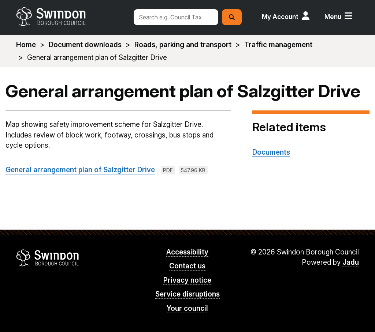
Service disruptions (187, 294)
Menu (332, 16)
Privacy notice (187, 280)
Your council (187, 308)
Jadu (350, 262)
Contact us (187, 266)
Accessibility (187, 252)
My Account (280, 16)
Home (26, 45)
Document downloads (85, 45)
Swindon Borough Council (47, 257)
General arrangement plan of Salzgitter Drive (80, 170)
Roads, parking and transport (182, 45)
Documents (271, 152)
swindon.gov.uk (71, 16)
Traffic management (278, 45)
